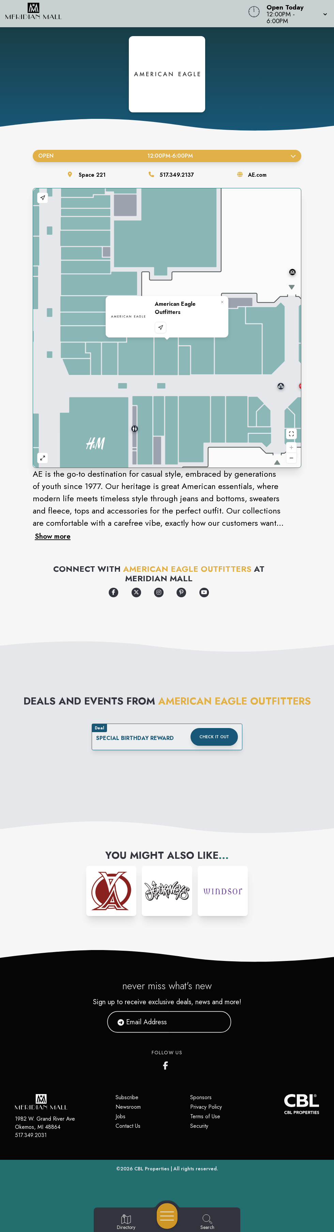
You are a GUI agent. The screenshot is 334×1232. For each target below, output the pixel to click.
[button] (295, 14)
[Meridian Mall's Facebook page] (167, 1064)
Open (167, 156)
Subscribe (127, 1097)
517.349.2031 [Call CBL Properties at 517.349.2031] (31, 1135)
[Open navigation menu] (167, 1216)
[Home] (126, 14)
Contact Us (128, 1126)
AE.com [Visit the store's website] (257, 175)
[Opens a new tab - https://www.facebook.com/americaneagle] (113, 592)
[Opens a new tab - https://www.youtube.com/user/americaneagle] (204, 592)
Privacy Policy (206, 1107)
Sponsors (201, 1097)
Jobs (120, 1116)
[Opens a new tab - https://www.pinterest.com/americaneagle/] (181, 592)
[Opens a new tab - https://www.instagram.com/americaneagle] (159, 592)
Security (199, 1126)
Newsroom (128, 1107)
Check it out (214, 737)
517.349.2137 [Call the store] (177, 175)
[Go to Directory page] (126, 1222)
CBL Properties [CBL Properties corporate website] (151, 1168)
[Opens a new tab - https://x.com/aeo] (136, 592)
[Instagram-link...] (111, 891)
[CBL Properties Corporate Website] (284, 1104)
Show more (53, 536)
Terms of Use (205, 1116)
